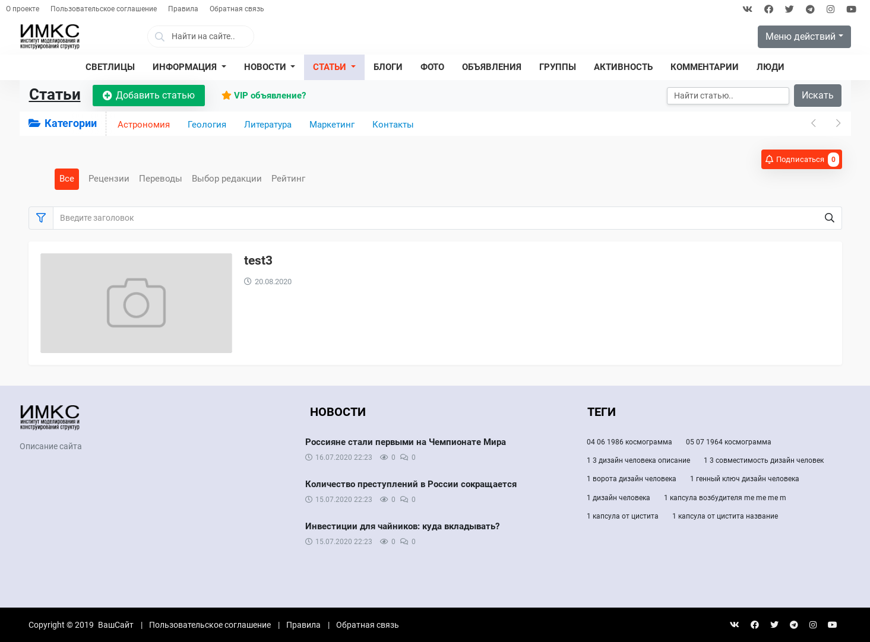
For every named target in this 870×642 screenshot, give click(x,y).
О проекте (22, 9)
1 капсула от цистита (623, 516)
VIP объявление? (264, 95)
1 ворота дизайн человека (631, 479)
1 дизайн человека (618, 498)
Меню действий (800, 36)
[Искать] (728, 95)
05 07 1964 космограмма (728, 442)
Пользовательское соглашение (103, 9)
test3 (258, 260)
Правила (183, 9)
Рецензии (108, 178)
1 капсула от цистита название (725, 516)
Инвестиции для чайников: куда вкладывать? (402, 526)
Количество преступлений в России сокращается (411, 484)
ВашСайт (116, 625)
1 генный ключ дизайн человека (744, 479)
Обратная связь (237, 9)
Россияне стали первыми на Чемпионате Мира (405, 442)
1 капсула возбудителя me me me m (725, 498)
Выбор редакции (227, 178)
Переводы (160, 178)
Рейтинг (288, 178)
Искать (818, 95)
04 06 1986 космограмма (629, 442)
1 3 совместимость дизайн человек (764, 460)
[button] (189, 68)
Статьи (55, 94)
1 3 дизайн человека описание (638, 460)
